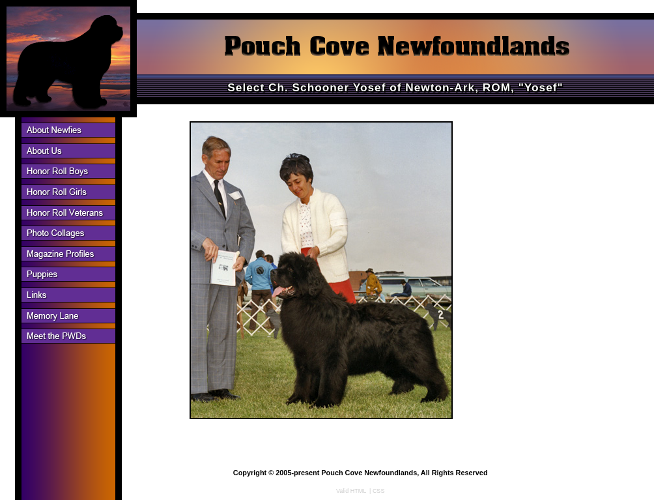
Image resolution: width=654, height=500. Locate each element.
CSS (379, 491)
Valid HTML (351, 491)
